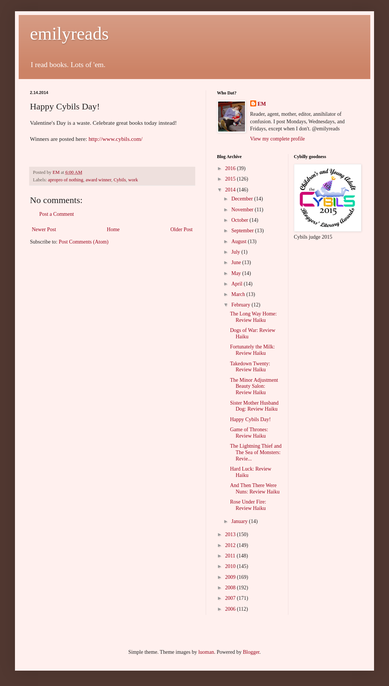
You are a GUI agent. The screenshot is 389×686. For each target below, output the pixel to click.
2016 (231, 168)
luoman (206, 652)
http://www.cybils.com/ (116, 139)
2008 (231, 587)
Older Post (182, 229)
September (243, 230)
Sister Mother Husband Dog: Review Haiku (254, 406)
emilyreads (69, 33)
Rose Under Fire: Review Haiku (248, 505)
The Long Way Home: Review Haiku (253, 317)
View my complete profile (277, 139)
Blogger (251, 652)
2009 (231, 577)
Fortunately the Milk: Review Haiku (252, 350)
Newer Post (44, 229)
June (236, 262)
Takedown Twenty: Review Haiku (250, 367)
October (240, 220)
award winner (98, 179)
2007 (231, 598)
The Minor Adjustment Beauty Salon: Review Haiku (254, 386)
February (241, 305)
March (238, 294)
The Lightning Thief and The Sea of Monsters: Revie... (256, 452)
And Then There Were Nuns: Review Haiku (254, 489)
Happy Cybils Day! (250, 419)
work (133, 179)
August (239, 241)
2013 (231, 534)
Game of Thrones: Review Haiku (249, 433)
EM (262, 104)
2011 (231, 556)
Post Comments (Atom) (83, 242)
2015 (231, 179)
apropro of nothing (65, 179)
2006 (231, 609)
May (236, 273)
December (242, 199)
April (237, 284)
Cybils (120, 179)
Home (113, 229)
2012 (231, 545)
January (240, 521)
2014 (231, 190)
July (236, 252)
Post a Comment (56, 214)
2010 (231, 566)
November (243, 209)
